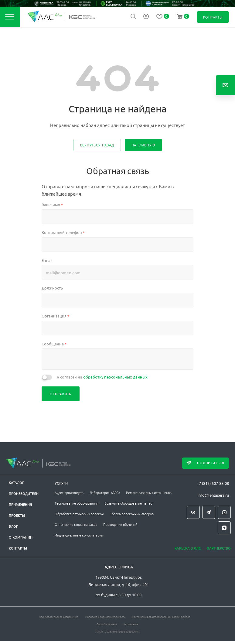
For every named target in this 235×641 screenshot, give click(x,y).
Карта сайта (131, 624)
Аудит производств (69, 492)
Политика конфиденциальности (105, 616)
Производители (24, 493)
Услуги (61, 483)
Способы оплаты (107, 624)
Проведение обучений (120, 524)
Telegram (208, 512)
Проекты (17, 515)
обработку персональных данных (115, 376)
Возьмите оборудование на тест (129, 503)
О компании (20, 537)
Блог (13, 526)
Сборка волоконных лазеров (132, 513)
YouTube (224, 512)
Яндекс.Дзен (224, 527)
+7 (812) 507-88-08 (213, 483)
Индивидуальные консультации (79, 535)
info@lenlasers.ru (213, 495)
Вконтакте (193, 512)
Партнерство (219, 548)
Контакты (18, 548)
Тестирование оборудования (76, 503)
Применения (20, 504)
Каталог (16, 482)
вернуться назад (97, 144)
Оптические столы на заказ (76, 524)
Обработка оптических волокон (79, 513)
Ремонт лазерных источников (149, 492)
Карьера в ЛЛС (188, 548)
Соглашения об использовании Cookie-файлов (161, 616)
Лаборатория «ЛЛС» (105, 492)
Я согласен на (102, 376)
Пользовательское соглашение (58, 616)
